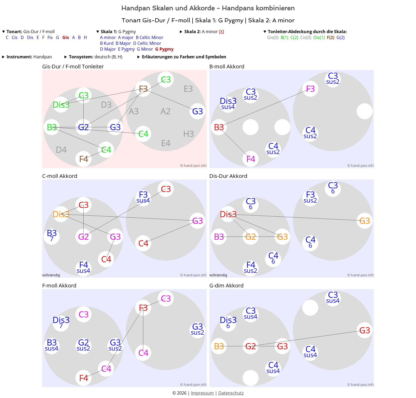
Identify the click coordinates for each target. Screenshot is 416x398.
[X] (221, 31)
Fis (50, 37)
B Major (123, 43)
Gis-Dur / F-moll (31, 31)
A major (126, 37)
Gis (66, 37)
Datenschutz (231, 393)
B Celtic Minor (149, 37)
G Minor (145, 49)
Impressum (202, 393)
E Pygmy (126, 49)
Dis (31, 37)
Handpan (29, 57)
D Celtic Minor (147, 43)
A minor (108, 37)
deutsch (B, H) (95, 57)
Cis (15, 37)
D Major (108, 49)
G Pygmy (118, 31)
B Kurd (107, 43)
